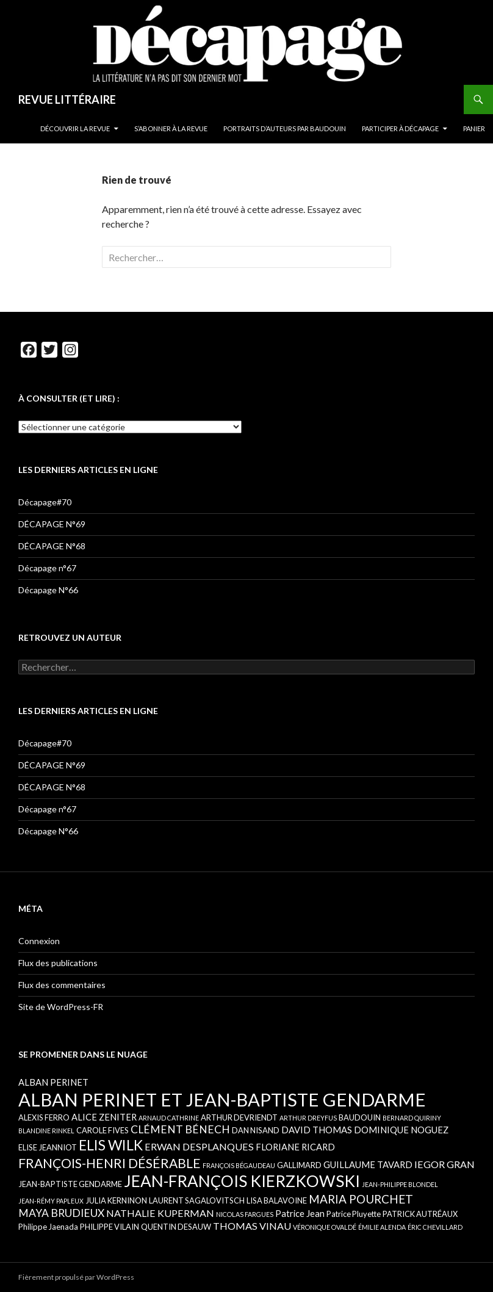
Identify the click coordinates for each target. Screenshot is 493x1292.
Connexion (39, 941)
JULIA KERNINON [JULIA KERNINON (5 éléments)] (116, 1200)
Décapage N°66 (48, 590)
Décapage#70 (44, 502)
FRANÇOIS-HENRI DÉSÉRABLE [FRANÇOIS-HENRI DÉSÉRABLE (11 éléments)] (109, 1163)
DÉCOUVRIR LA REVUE (75, 128)
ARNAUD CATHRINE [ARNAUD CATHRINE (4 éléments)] (169, 1118)
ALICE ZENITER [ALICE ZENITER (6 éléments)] (104, 1116)
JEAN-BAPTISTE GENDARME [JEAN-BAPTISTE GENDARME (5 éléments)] (70, 1184)
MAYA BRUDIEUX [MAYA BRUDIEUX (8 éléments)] (61, 1213)
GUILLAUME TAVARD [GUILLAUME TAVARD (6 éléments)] (367, 1164)
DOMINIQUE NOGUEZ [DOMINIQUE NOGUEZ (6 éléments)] (401, 1129)
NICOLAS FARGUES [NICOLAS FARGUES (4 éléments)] (244, 1214)
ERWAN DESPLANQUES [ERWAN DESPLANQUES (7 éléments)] (199, 1146)
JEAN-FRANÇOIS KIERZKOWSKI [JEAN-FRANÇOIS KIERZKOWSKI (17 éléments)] (242, 1181)
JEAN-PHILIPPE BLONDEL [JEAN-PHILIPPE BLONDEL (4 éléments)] (400, 1184)
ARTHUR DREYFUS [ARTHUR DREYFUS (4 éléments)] (308, 1118)
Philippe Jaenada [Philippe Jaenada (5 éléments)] (48, 1227)
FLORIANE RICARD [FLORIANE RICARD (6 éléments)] (295, 1146)
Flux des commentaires (62, 985)
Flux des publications (58, 963)
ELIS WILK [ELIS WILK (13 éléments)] (111, 1144)
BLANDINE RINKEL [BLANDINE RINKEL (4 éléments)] (46, 1131)
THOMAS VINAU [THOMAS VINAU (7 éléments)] (252, 1226)
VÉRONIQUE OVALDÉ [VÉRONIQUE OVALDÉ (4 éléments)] (324, 1227)
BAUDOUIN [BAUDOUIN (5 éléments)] (360, 1117)
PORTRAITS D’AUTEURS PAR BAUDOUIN (284, 128)
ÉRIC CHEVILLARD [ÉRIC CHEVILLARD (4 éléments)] (435, 1227)
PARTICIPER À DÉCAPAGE (400, 128)
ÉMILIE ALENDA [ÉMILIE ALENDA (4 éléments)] (382, 1227)
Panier (474, 128)
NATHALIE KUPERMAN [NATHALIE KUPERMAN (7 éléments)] (160, 1213)
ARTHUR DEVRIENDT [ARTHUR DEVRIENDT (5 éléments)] (239, 1117)
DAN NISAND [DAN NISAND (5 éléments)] (255, 1130)
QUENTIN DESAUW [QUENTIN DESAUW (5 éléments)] (176, 1227)
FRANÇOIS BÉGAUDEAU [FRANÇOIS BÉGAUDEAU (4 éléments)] (239, 1165)
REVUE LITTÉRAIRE (67, 99)
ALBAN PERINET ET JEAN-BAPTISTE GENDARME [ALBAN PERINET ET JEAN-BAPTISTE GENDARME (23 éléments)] (222, 1099)
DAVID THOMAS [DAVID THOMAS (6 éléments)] (316, 1129)
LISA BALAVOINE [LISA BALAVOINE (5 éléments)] (276, 1200)
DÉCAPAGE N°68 (51, 546)
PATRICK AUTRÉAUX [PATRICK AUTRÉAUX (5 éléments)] (420, 1214)
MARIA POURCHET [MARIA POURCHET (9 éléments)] (361, 1199)
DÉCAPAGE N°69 (51, 524)
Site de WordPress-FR (60, 1006)
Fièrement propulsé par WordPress (76, 1277)
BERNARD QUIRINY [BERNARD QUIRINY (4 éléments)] (412, 1118)
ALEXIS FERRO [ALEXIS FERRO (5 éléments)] (44, 1117)
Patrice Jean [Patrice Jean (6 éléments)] (300, 1213)
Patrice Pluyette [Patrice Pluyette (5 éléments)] (353, 1214)
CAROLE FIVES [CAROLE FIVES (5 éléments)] (102, 1130)
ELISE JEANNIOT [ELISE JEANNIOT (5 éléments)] (47, 1147)
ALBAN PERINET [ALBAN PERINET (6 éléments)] (53, 1082)
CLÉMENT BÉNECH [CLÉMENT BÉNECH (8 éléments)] (180, 1129)
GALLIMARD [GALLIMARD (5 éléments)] (299, 1165)
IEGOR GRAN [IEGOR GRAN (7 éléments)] (444, 1164)
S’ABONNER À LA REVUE (170, 128)
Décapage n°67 (47, 568)
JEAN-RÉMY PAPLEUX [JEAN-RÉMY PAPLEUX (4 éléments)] (51, 1201)
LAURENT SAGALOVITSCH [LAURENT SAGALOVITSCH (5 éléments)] (197, 1200)
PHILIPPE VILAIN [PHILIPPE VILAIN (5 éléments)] (109, 1227)
